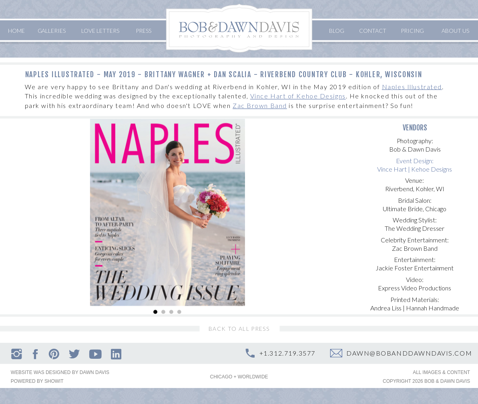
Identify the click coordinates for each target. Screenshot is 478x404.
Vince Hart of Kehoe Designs (298, 96)
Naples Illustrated (412, 86)
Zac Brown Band (260, 106)
